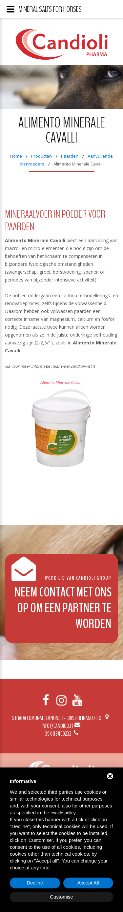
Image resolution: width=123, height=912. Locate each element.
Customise (61, 897)
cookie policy (63, 812)
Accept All (88, 882)
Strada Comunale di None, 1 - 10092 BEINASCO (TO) (61, 718)
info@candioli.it (61, 726)
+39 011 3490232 (61, 734)
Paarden (69, 156)
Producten (41, 156)
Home (16, 156)
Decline (35, 882)
